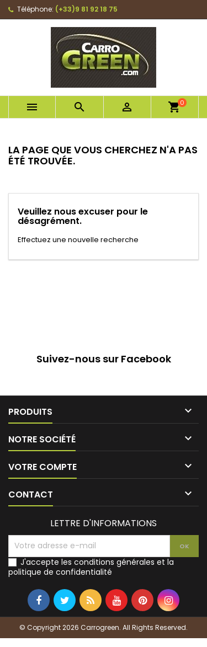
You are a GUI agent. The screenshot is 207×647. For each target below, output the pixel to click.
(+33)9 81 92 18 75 (86, 9)
